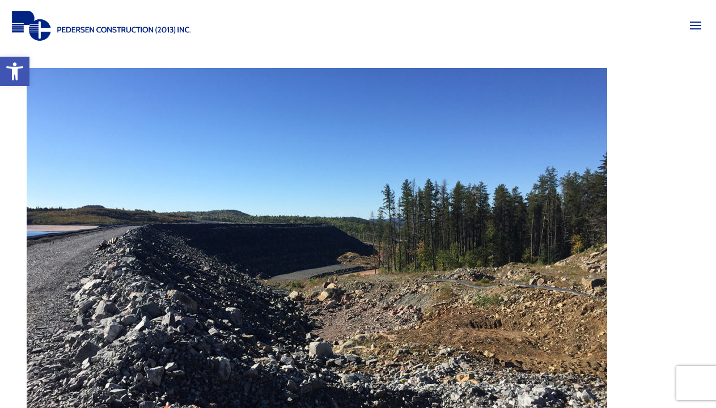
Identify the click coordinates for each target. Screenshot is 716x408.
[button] (14, 71)
